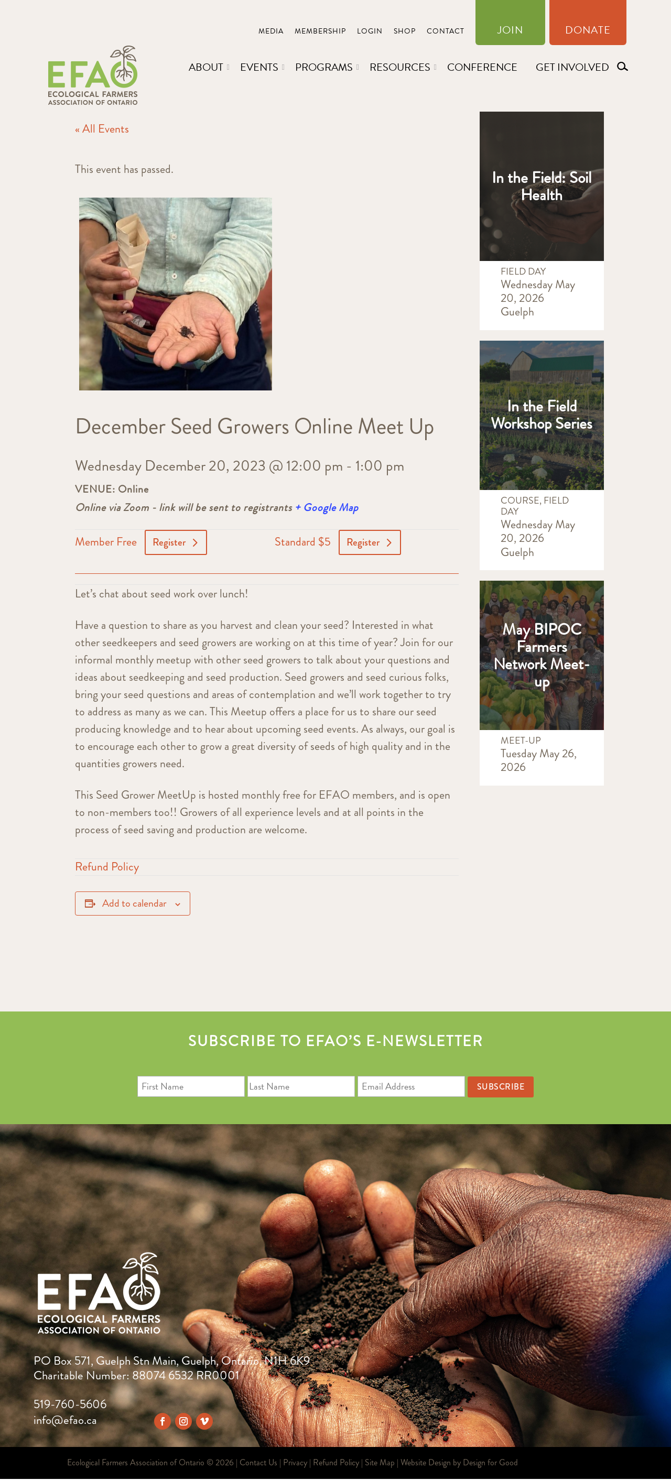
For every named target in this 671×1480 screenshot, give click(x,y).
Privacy (295, 1464)
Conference (482, 67)
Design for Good (490, 1464)
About (206, 67)
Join (510, 32)
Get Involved (572, 67)
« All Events (102, 129)
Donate (588, 32)
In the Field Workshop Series (541, 414)
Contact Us (258, 1464)
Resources (400, 67)
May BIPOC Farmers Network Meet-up (541, 655)
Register (170, 542)
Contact (445, 32)
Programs (324, 67)
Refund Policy (107, 867)
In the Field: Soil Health (541, 186)
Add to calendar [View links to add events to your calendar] (134, 904)
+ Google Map (327, 507)
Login (370, 32)
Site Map (380, 1464)
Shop (405, 32)
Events (259, 67)
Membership (320, 32)
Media (271, 32)
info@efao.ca (65, 1421)
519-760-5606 (70, 1405)
